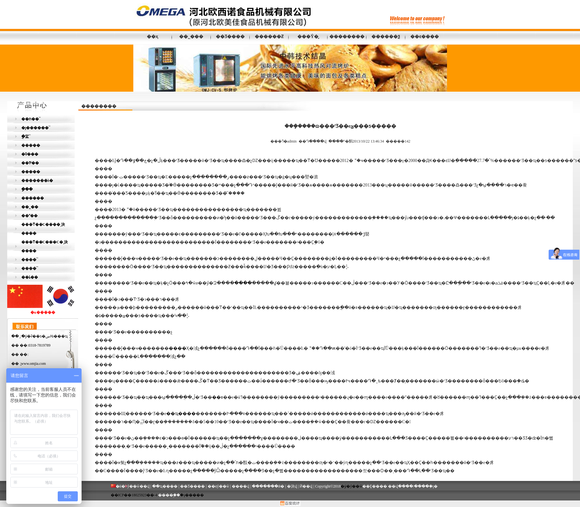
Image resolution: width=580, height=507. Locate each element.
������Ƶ (269, 36)
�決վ (292, 486)
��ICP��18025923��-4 (134, 495)
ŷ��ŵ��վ (138, 486)
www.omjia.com (33, 363)
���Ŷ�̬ (307, 36)
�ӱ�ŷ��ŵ (351, 486)
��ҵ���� (165, 486)
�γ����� (192, 495)
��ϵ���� (424, 36)
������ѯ (385, 36)
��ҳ (152, 36)
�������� (346, 36)
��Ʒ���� (230, 36)
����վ (240, 486)
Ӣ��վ (306, 486)
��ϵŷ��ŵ (218, 486)
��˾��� (191, 36)
